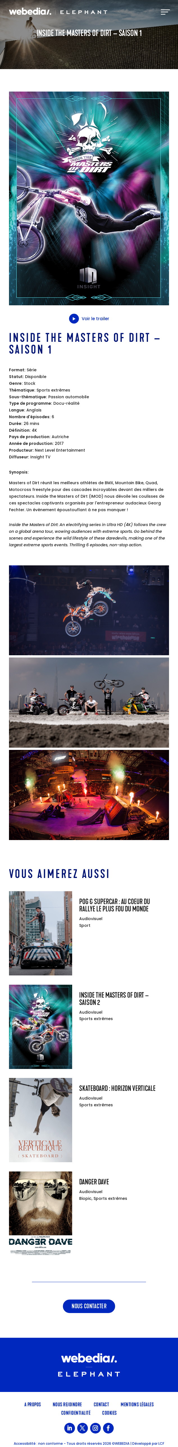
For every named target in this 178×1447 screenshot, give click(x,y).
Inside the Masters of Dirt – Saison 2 (114, 999)
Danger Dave (94, 1182)
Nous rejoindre (67, 1404)
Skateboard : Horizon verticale (117, 1088)
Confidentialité (76, 1412)
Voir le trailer (89, 319)
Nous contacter (89, 1306)
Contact (101, 1404)
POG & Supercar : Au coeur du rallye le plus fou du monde (114, 905)
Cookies (109, 1412)
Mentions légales (137, 1404)
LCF (161, 1443)
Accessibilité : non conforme (38, 1443)
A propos (32, 1404)
